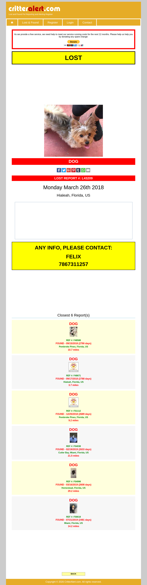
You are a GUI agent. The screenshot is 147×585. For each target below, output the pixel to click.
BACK (73, 574)
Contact (87, 22)
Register (53, 22)
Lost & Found (30, 22)
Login (70, 22)
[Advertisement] (107, 9)
